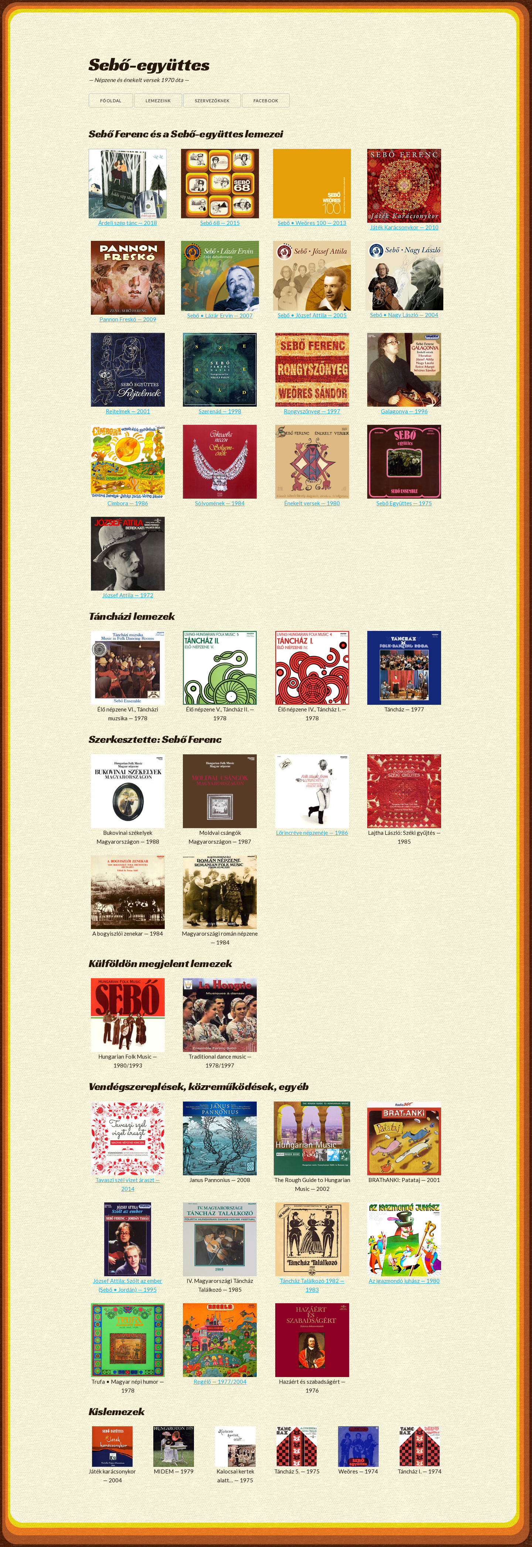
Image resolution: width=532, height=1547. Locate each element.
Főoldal (111, 100)
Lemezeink (158, 100)
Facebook (265, 100)
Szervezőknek (212, 100)
